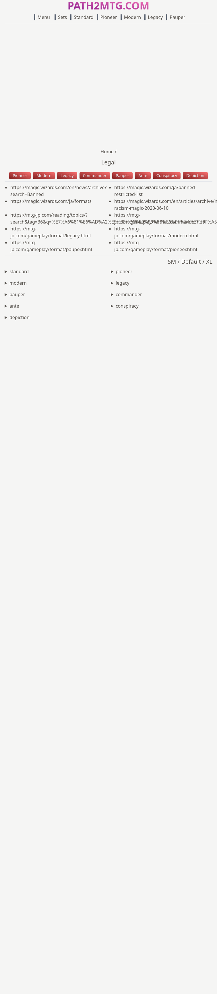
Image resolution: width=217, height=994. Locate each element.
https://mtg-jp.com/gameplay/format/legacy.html (50, 232)
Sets (61, 17)
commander (129, 294)
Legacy (153, 17)
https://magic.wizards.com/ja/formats (51, 201)
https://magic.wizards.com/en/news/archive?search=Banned (58, 190)
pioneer (124, 271)
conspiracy (127, 306)
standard (19, 271)
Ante (142, 175)
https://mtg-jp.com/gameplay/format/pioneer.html (155, 246)
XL (209, 261)
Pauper (175, 17)
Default (191, 261)
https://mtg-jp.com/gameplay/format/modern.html (156, 232)
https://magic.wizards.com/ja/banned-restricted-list (155, 190)
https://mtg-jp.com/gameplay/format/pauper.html (51, 246)
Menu (42, 17)
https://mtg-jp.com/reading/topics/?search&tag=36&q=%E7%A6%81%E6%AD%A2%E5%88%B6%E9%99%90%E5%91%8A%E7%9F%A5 (59, 218)
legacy (122, 283)
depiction (19, 317)
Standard (81, 17)
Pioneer (107, 17)
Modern (131, 17)
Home (107, 151)
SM (172, 261)
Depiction (195, 175)
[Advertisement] (59, 85)
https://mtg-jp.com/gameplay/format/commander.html (160, 218)
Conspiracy (166, 175)
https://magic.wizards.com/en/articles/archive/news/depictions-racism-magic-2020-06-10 (163, 204)
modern (18, 283)
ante (14, 306)
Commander (94, 175)
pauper (17, 294)
